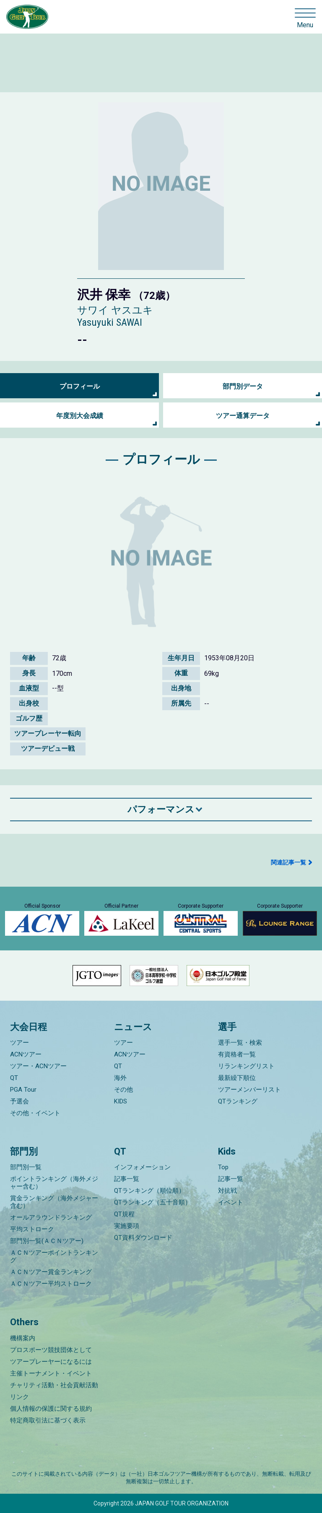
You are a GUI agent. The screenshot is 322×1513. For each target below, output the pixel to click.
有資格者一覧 (237, 1054)
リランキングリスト (246, 1066)
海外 (120, 1078)
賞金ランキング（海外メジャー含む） (54, 1201)
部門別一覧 (26, 1167)
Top (223, 1167)
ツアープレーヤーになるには (51, 1361)
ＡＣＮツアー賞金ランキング (51, 1272)
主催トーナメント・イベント (51, 1373)
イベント (230, 1202)
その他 (123, 1089)
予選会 (19, 1101)
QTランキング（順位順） (149, 1190)
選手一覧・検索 (240, 1042)
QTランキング (237, 1101)
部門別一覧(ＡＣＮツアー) (46, 1241)
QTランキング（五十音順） (152, 1202)
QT (14, 1078)
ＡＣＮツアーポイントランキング (54, 1256)
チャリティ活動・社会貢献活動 (54, 1385)
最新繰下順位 (237, 1078)
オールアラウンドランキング (51, 1217)
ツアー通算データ (243, 416)
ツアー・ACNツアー (38, 1066)
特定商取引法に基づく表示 (48, 1420)
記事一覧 (126, 1179)
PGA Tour (23, 1089)
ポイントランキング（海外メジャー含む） (54, 1182)
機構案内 (22, 1338)
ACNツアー (26, 1054)
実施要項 (126, 1226)
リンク (19, 1397)
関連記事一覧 (288, 862)
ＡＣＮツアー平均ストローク (51, 1283)
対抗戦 (227, 1190)
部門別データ (243, 386)
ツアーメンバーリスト (249, 1089)
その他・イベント (35, 1113)
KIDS (120, 1101)
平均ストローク (32, 1229)
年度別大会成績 (79, 416)
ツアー (19, 1042)
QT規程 (124, 1214)
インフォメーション (142, 1167)
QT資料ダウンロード (143, 1237)
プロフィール (80, 386)
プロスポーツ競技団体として (51, 1350)
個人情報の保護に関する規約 (51, 1408)
